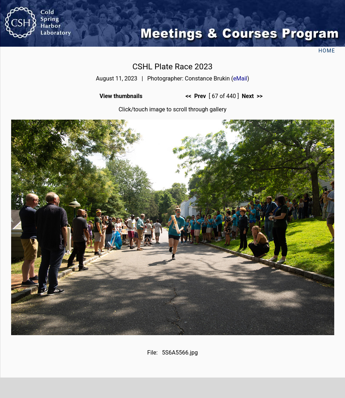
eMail (240, 78)
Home (326, 51)
